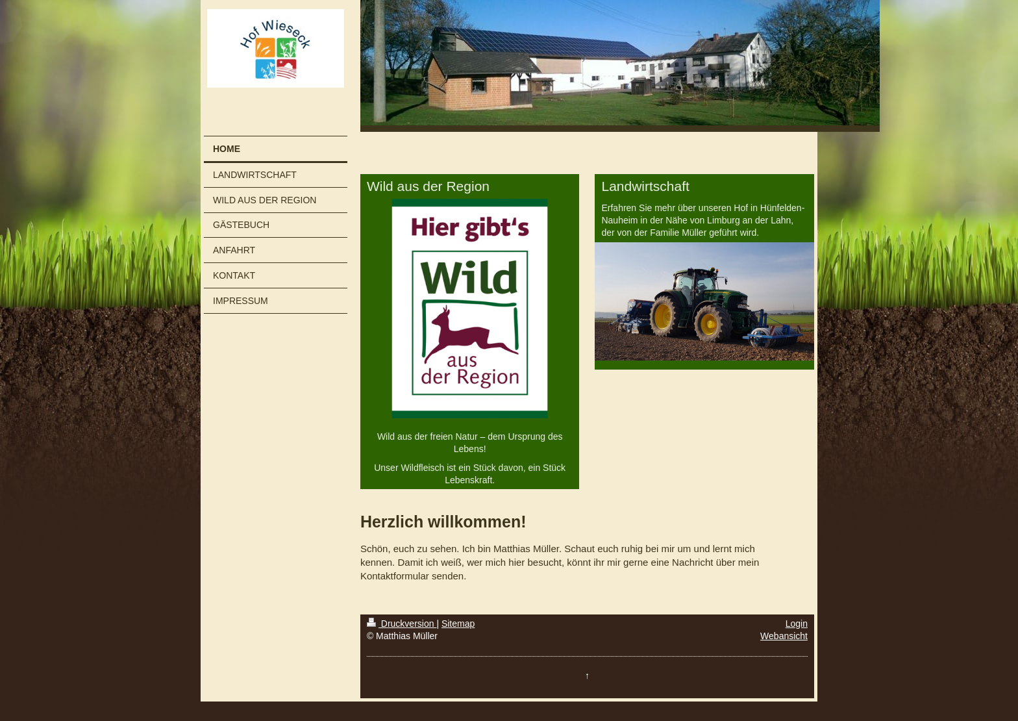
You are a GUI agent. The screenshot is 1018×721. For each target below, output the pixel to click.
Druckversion (401, 623)
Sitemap (458, 623)
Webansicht (784, 636)
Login (797, 623)
